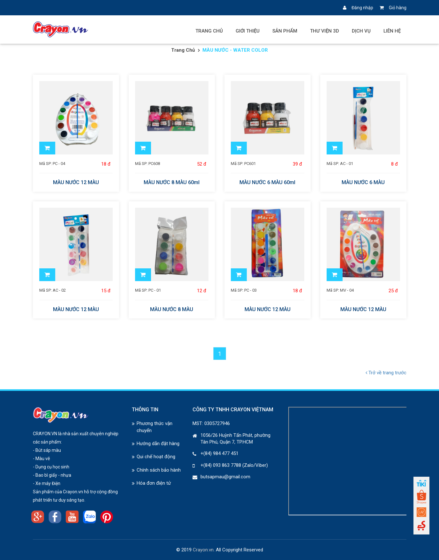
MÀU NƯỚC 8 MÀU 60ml (172, 182)
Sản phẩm (284, 31)
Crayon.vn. (204, 550)
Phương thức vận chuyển (154, 427)
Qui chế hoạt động (156, 456)
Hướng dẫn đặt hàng (158, 443)
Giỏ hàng (393, 7)
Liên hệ (392, 31)
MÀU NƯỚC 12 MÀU (76, 182)
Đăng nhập (358, 7)
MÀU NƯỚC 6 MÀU (363, 182)
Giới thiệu (248, 31)
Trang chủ (209, 31)
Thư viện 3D (324, 31)
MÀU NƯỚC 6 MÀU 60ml (267, 182)
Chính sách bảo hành (159, 470)
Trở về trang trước (386, 373)
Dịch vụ (361, 31)
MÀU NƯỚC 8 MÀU (171, 309)
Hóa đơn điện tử (154, 483)
